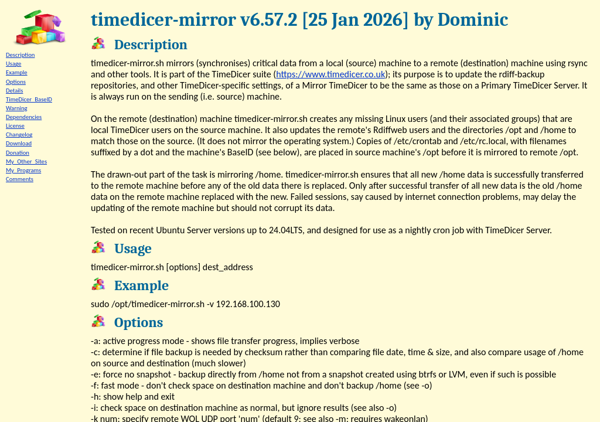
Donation (17, 152)
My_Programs (23, 170)
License (15, 126)
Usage (13, 63)
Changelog (19, 134)
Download (19, 143)
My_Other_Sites (26, 161)
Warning (17, 108)
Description (20, 55)
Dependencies (24, 117)
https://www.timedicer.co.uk (330, 74)
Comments (19, 179)
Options (16, 82)
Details (14, 90)
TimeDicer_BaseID (29, 99)
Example (17, 72)
